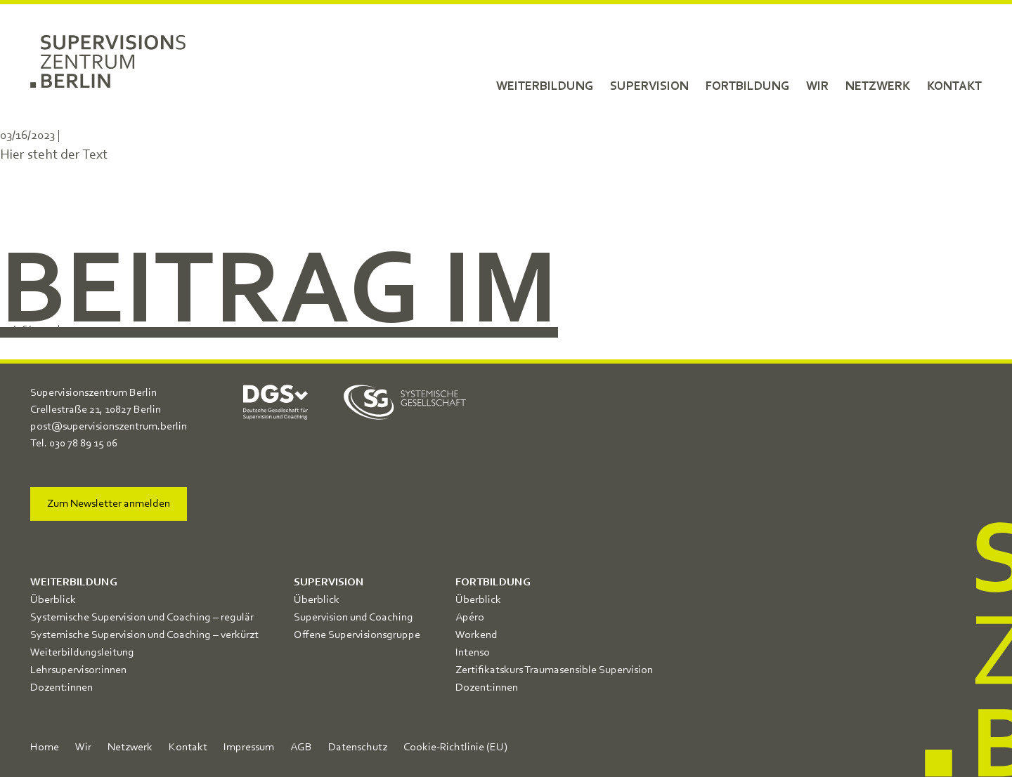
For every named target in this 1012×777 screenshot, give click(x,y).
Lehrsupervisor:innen (78, 670)
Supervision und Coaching (353, 617)
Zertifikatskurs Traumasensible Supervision (554, 670)
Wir (817, 86)
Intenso (472, 652)
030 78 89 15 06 (83, 443)
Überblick (53, 600)
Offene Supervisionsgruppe (357, 635)
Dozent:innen (61, 687)
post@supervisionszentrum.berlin (108, 426)
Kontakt (954, 86)
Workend (476, 635)
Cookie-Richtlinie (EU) (455, 747)
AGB (301, 747)
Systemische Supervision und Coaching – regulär (142, 617)
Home (44, 747)
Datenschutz (357, 747)
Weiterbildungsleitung (82, 652)
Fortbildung (747, 86)
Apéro (469, 617)
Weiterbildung (544, 86)
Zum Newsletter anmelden (108, 504)
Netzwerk (877, 86)
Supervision (649, 86)
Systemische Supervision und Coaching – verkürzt (144, 635)
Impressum (248, 747)
